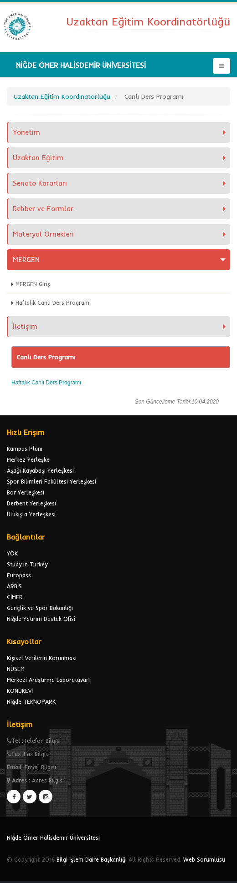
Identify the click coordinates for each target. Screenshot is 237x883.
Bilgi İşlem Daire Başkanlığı (92, 859)
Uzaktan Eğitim (38, 157)
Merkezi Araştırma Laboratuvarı (48, 679)
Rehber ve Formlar (43, 208)
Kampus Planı (24, 448)
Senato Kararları (40, 183)
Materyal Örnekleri (43, 234)
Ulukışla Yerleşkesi (31, 514)
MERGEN (26, 259)
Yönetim (26, 132)
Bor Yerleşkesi (25, 492)
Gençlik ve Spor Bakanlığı (40, 607)
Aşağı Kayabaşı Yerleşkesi (40, 470)
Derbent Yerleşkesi (31, 503)
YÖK (12, 553)
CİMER (15, 596)
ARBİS (14, 586)
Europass (19, 575)
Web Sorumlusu (204, 859)
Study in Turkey (27, 564)
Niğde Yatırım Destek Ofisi (41, 618)
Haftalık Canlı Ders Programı (53, 302)
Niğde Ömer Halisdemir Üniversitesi (53, 837)
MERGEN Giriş (32, 284)
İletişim (25, 326)
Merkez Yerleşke (28, 459)
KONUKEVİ (20, 690)
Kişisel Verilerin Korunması (42, 657)
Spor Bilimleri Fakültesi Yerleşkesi (51, 481)
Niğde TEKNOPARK (31, 701)
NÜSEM (16, 668)
